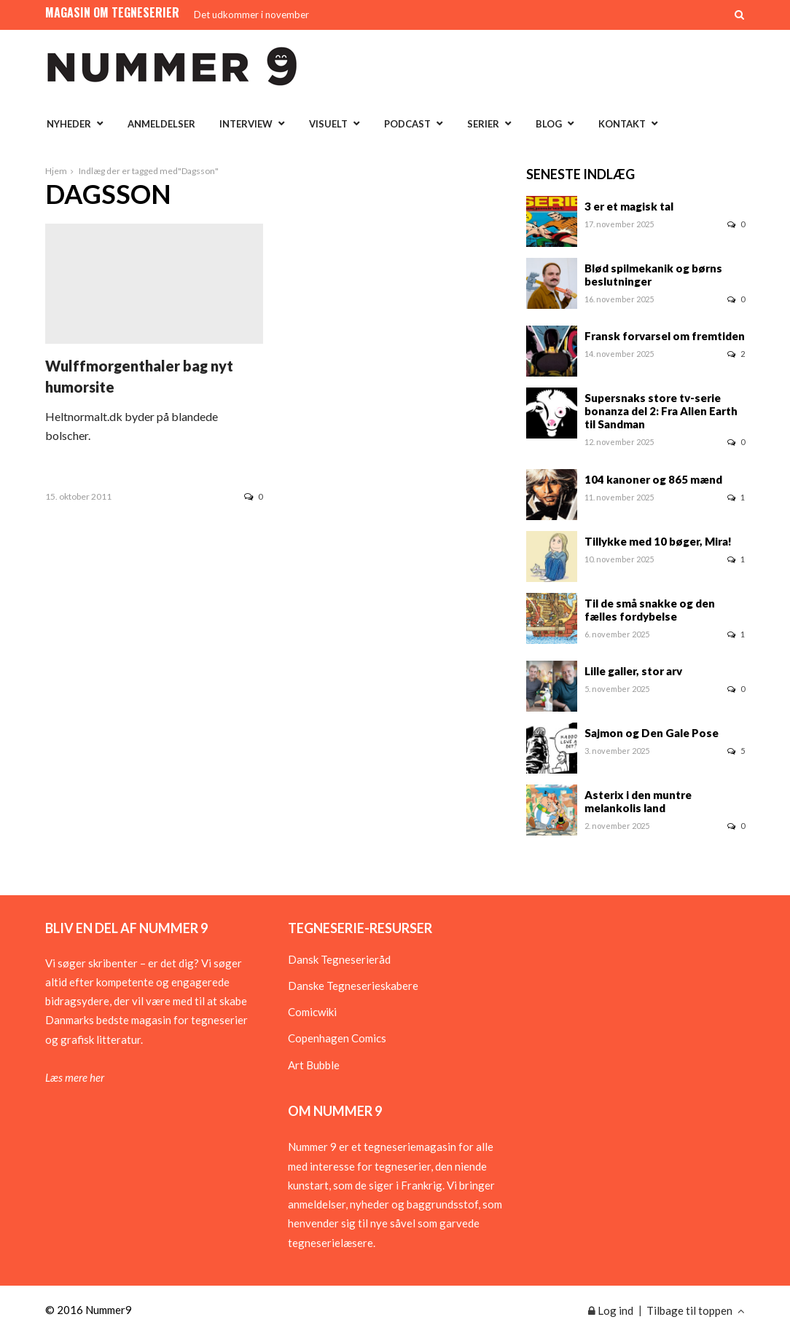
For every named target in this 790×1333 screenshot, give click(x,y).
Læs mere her (74, 1077)
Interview (246, 124)
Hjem (56, 170)
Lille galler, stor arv (633, 670)
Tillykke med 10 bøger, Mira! (658, 541)
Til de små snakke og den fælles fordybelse (649, 610)
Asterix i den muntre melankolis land (638, 801)
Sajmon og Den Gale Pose (651, 732)
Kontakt (622, 124)
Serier (483, 124)
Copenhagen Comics (337, 1038)
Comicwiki (312, 1011)
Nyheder (69, 124)
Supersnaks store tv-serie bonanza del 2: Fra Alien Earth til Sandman (661, 410)
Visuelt (328, 124)
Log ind (610, 1310)
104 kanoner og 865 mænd (653, 479)
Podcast (407, 124)
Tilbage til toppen (695, 1310)
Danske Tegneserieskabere (353, 985)
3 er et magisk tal (628, 206)
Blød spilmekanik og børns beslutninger (653, 275)
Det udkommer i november (251, 14)
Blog (549, 124)
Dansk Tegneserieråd (339, 959)
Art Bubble (314, 1064)
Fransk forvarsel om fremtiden (664, 335)
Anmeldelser (161, 124)
